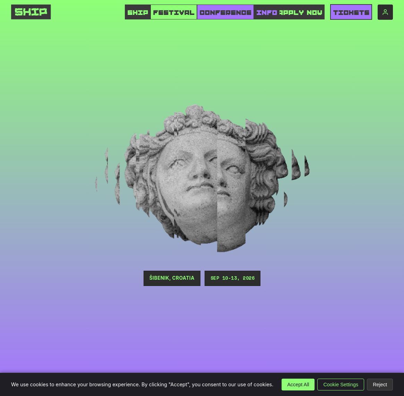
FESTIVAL (174, 13)
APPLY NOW (300, 13)
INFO (266, 13)
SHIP (137, 13)
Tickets (351, 13)
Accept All (298, 384)
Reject (380, 384)
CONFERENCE (225, 13)
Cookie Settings (340, 384)
